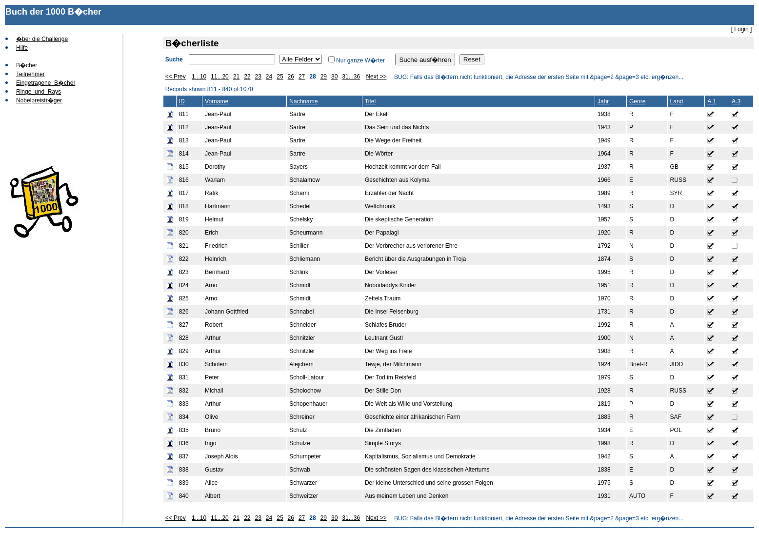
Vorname (216, 101)
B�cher (26, 65)
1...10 (199, 76)
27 (302, 76)
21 (236, 76)
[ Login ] (741, 29)
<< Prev (175, 76)
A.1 (711, 101)
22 (247, 76)
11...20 (220, 76)
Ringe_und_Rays (38, 91)
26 (291, 76)
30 (334, 76)
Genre (637, 101)
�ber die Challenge (42, 39)
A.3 (736, 101)
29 (323, 76)
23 (258, 76)
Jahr (603, 101)
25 (280, 76)
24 (269, 76)
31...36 (351, 76)
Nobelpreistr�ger (39, 100)
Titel (370, 101)
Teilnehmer (30, 74)
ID (182, 101)
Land (676, 101)
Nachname (303, 101)
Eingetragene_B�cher (45, 82)
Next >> (376, 76)
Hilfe (22, 47)
